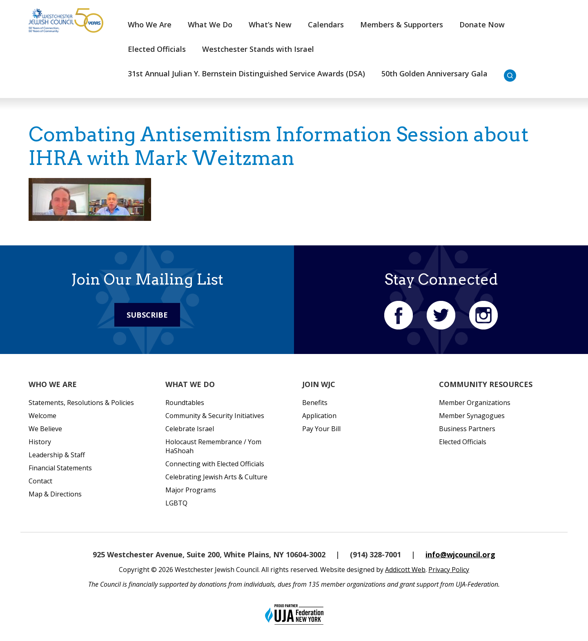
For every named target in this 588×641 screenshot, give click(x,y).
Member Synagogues (472, 415)
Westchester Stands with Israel (258, 49)
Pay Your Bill (321, 428)
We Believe (45, 428)
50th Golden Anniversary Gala (434, 73)
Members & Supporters (401, 24)
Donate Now (482, 24)
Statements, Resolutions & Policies (81, 402)
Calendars (326, 24)
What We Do (210, 24)
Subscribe (147, 315)
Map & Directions (55, 494)
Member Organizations (474, 402)
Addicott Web (405, 569)
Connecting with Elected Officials (214, 463)
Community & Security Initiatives (214, 415)
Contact (40, 480)
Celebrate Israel (189, 428)
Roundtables (184, 402)
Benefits (314, 402)
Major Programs (190, 489)
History (40, 441)
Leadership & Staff (57, 454)
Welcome (42, 415)
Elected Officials (157, 49)
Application (319, 415)
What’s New (270, 24)
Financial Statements (60, 467)
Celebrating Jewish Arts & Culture (216, 476)
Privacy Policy (448, 569)
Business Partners (467, 428)
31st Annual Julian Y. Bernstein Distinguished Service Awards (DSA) (246, 73)
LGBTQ (176, 503)
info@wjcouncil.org (460, 554)
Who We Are (150, 24)
